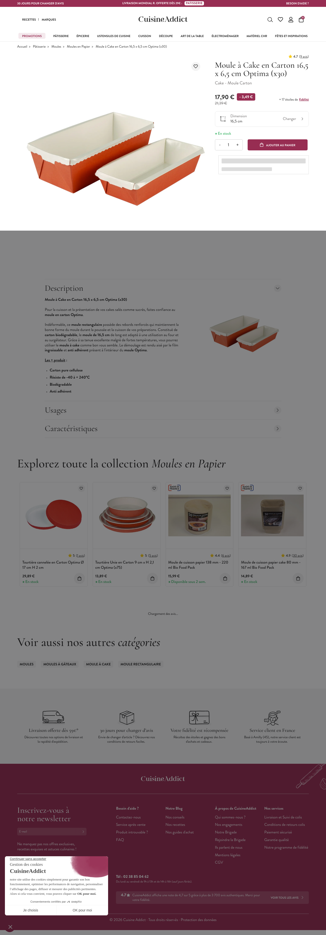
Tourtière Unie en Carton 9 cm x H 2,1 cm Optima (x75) (124, 566)
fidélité (304, 100)
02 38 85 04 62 (136, 878)
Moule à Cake (98, 665)
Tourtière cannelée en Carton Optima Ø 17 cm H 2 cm (53, 566)
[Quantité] (229, 146)
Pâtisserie (39, 47)
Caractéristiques (163, 429)
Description (163, 289)
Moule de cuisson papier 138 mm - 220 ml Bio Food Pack (198, 566)
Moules (56, 47)
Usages (163, 411)
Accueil (22, 47)
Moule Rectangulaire (141, 665)
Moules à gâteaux (59, 665)
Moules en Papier (78, 47)
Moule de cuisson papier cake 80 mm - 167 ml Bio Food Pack (270, 566)
